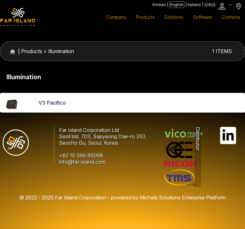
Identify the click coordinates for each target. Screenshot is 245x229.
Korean (159, 4)
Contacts (231, 17)
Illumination (61, 51)
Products (31, 51)
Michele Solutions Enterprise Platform (183, 197)
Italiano (194, 4)
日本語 (210, 4)
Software (202, 17)
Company (116, 17)
